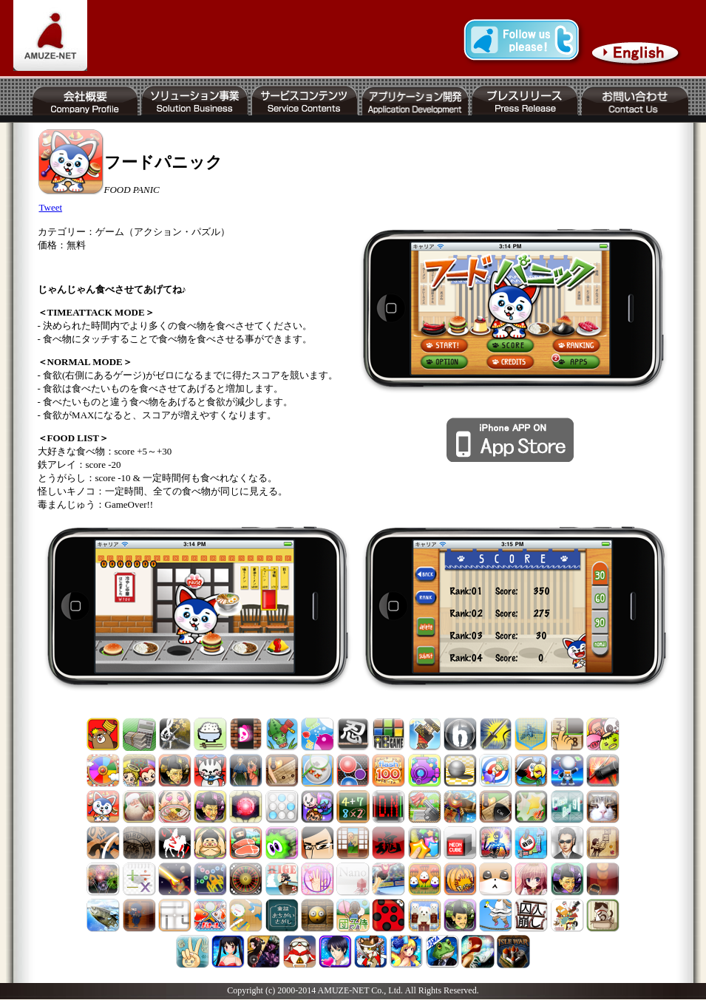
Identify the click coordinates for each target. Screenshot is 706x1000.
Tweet (51, 207)
